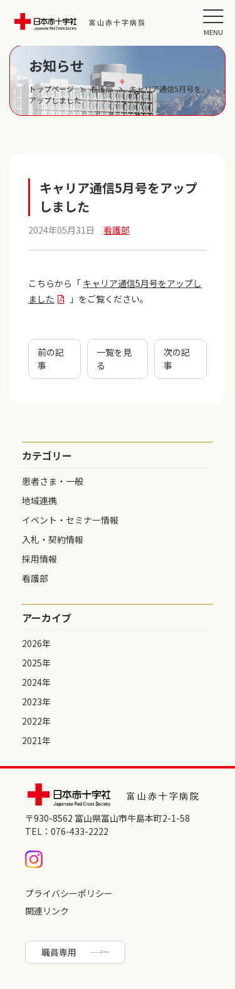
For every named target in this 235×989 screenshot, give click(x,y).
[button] (213, 22)
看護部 (35, 578)
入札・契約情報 (52, 539)
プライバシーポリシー (69, 893)
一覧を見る (114, 358)
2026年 (36, 643)
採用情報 (39, 558)
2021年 (36, 740)
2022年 (36, 721)
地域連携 (39, 500)
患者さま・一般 (52, 481)
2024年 (36, 682)
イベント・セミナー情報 (70, 520)
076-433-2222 (79, 831)
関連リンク (47, 910)
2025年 (36, 662)
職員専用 (58, 952)
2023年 (36, 701)
